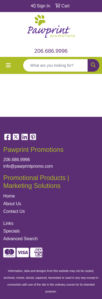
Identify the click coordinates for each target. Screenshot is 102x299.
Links (8, 223)
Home (9, 196)
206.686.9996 (50, 51)
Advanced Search (20, 238)
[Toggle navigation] (8, 65)
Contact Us (14, 211)
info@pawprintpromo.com (28, 166)
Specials (11, 231)
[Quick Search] (55, 65)
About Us (12, 203)
